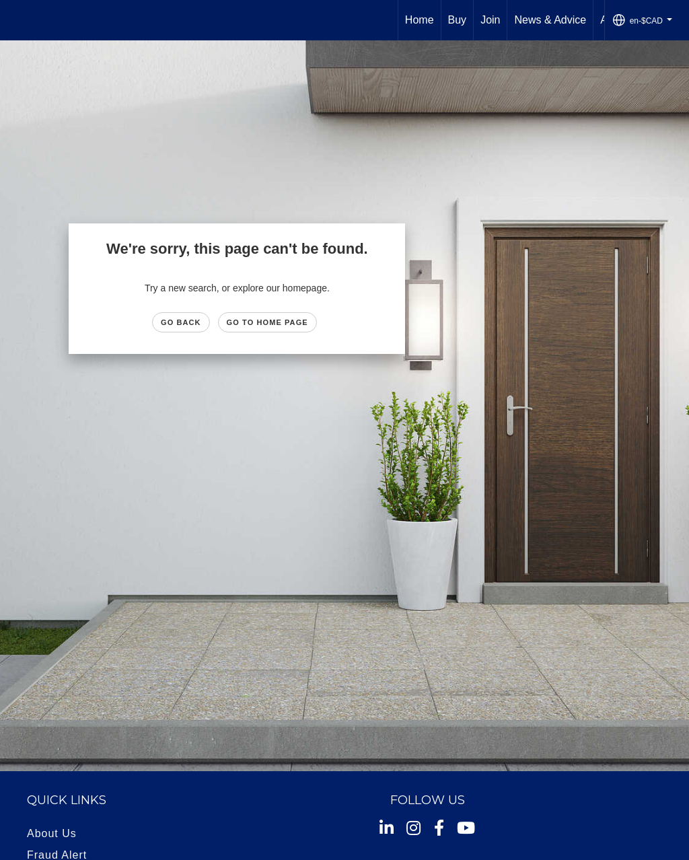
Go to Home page (267, 322)
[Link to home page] (17, 20)
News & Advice (550, 20)
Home (419, 20)
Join (490, 20)
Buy (457, 20)
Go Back (181, 322)
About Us (52, 833)
